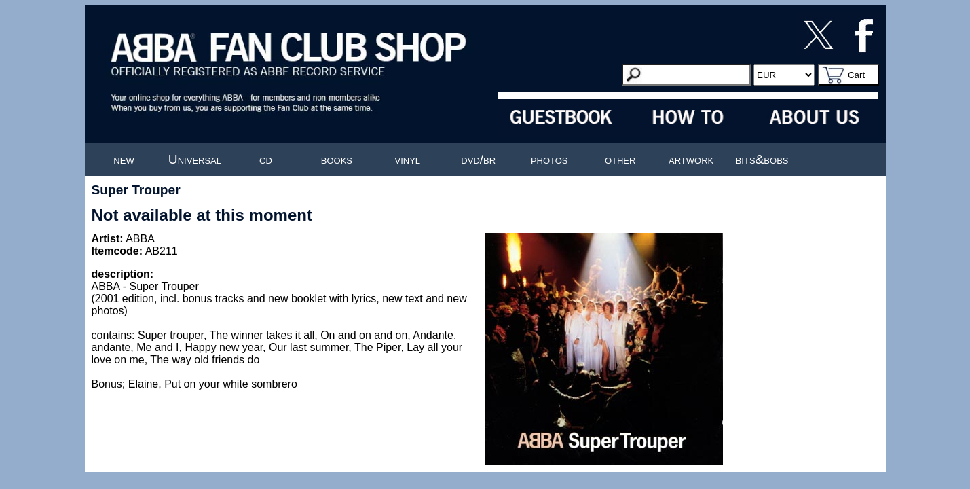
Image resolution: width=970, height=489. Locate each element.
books (336, 159)
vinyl (408, 159)
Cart (856, 75)
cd (265, 159)
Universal (194, 159)
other (620, 159)
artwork (691, 159)
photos (549, 159)
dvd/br (478, 159)
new (123, 159)
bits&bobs (762, 159)
